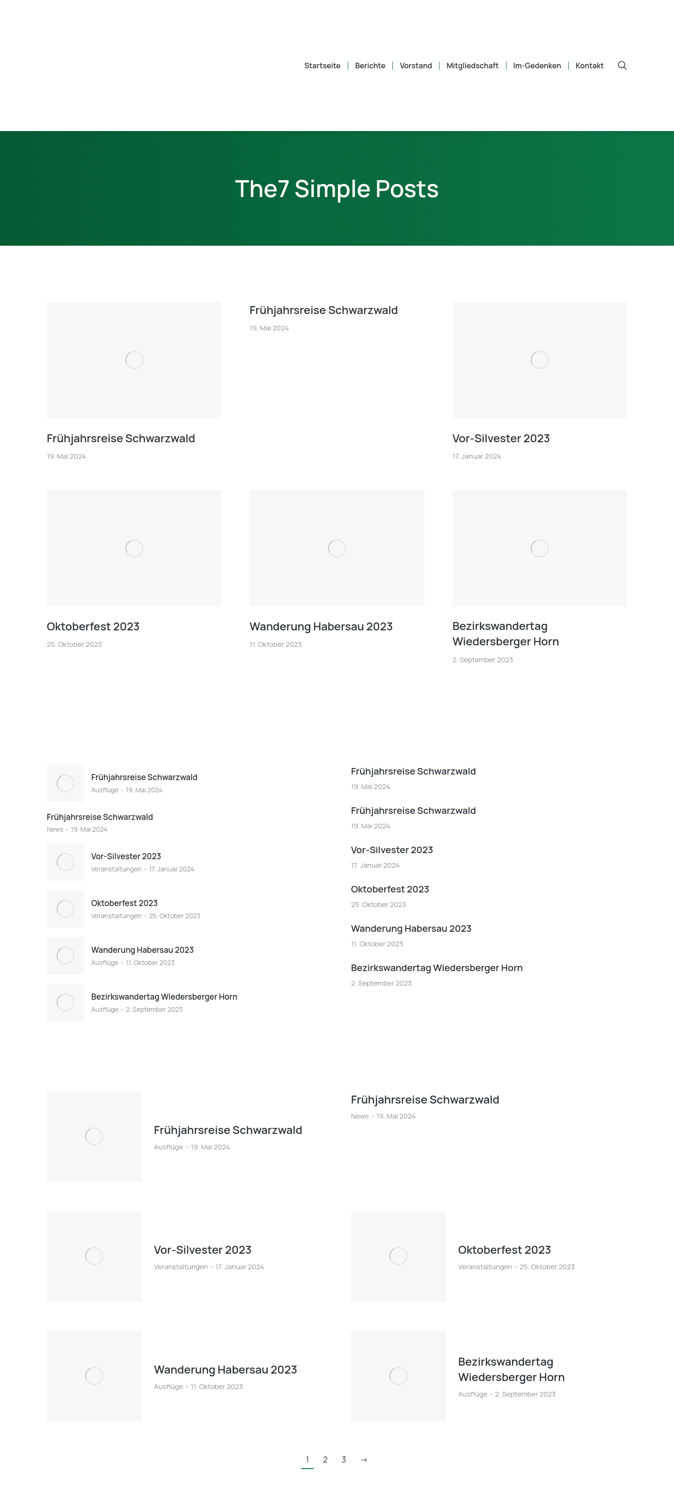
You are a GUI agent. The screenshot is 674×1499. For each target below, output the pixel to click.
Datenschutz (562, 1480)
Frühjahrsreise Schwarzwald (122, 438)
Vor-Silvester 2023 (502, 438)
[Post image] (134, 360)
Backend (614, 1480)
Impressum (507, 1480)
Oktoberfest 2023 (94, 625)
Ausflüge (104, 789)
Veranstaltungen (116, 868)
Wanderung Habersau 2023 (321, 625)
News (55, 829)
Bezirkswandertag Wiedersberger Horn (506, 633)
